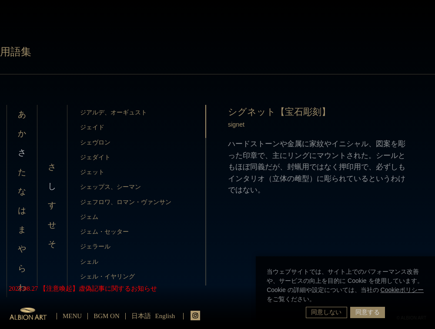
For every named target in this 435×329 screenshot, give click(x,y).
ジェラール (95, 246)
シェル (89, 261)
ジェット (92, 171)
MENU (72, 315)
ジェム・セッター (104, 231)
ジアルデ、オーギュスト (113, 112)
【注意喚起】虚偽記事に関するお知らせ (98, 288)
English (165, 315)
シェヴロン (95, 142)
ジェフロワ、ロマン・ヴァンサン (125, 201)
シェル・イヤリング (107, 276)
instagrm (195, 315)
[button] (318, 300)
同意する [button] (367, 312)
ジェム (89, 216)
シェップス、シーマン (110, 186)
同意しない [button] (326, 312)
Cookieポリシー (402, 289)
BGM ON (107, 315)
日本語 (141, 315)
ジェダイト (95, 157)
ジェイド (92, 127)
